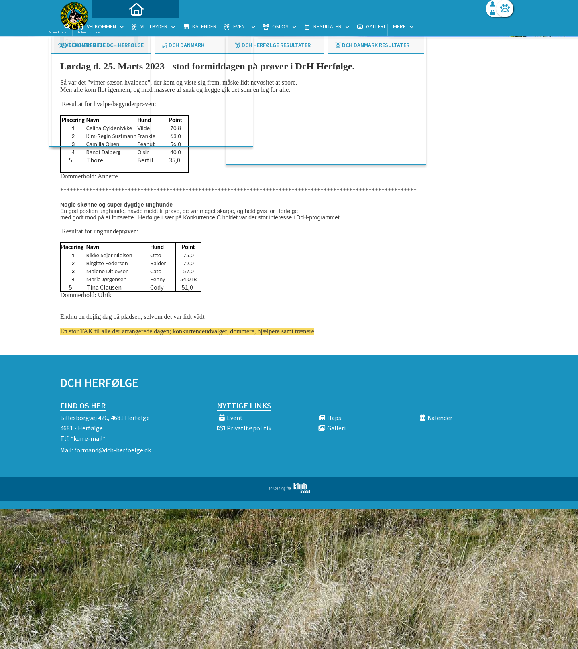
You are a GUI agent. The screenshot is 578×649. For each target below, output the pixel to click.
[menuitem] (110, 27)
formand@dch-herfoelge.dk (112, 450)
